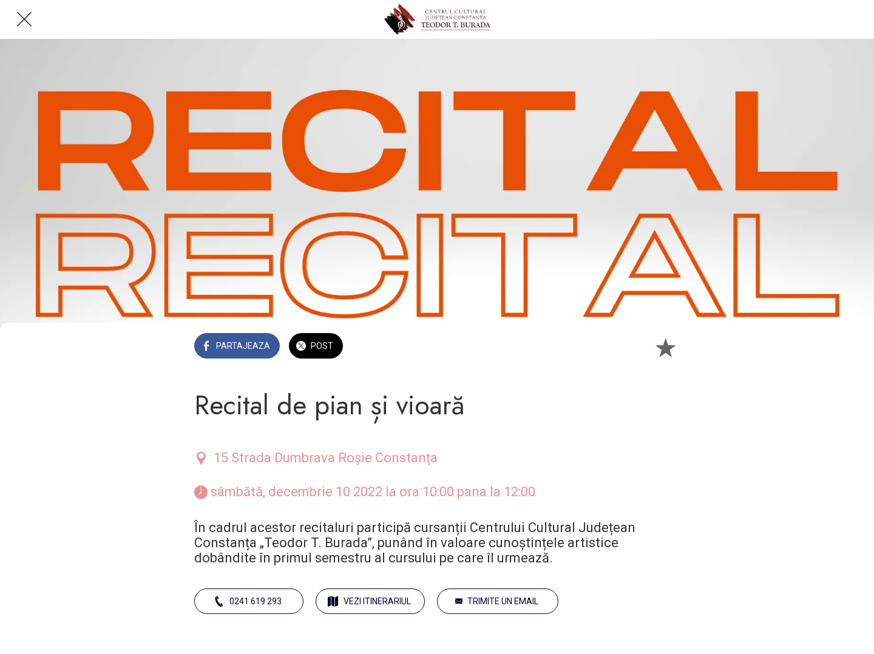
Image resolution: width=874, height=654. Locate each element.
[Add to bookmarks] (665, 347)
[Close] (24, 19)
